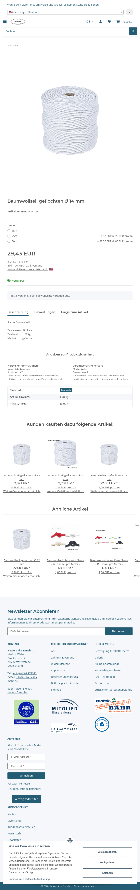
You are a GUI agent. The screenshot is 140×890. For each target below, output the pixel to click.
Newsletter (14, 840)
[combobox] (65, 12)
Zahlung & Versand (62, 657)
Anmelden (26, 775)
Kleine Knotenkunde (107, 664)
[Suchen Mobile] (66, 31)
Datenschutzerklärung (37, 879)
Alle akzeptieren (107, 851)
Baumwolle (66, 390)
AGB (53, 651)
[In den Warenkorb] (10, 57)
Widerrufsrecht (60, 664)
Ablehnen (107, 872)
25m (72, 236)
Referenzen (102, 683)
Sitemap (56, 689)
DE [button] (88, 22)
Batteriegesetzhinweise (65, 683)
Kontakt (12, 814)
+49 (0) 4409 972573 (25, 673)
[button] (101, 21)
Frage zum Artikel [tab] (74, 312)
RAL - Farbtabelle (105, 676)
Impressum (15, 879)
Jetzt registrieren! (30, 789)
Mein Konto (14, 820)
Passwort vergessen (19, 783)
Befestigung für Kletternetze (112, 651)
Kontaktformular (17, 692)
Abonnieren (119, 631)
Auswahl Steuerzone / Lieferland (30, 269)
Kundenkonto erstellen (21, 827)
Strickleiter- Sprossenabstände (113, 689)
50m (72, 241)
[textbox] (65, 12)
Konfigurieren (107, 862)
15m (14, 230)
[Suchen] (133, 31)
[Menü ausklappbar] (5, 20)
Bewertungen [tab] (44, 312)
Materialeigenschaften (108, 670)
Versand (37, 265)
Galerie (99, 657)
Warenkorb (14, 833)
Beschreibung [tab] (18, 312)
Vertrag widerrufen (26, 799)
